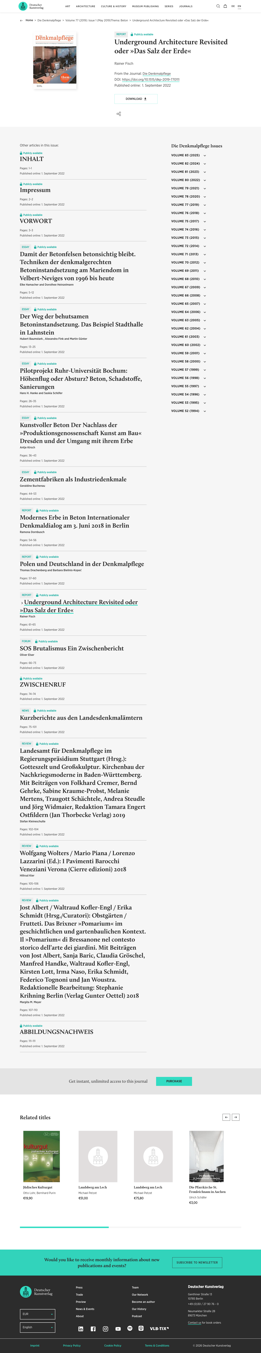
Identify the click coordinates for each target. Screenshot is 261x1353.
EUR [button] (25, 1314)
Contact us (194, 1322)
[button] (118, 114)
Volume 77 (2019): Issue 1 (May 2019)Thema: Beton (96, 20)
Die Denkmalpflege (49, 20)
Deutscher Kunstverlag (217, 1345)
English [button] (27, 1327)
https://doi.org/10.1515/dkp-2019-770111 (150, 79)
